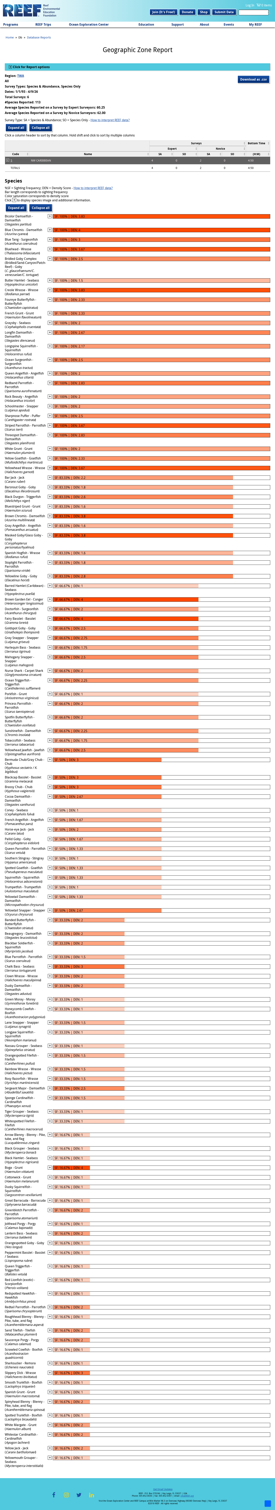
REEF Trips (43, 24)
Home (10, 37)
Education (146, 24)
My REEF (255, 24)
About (204, 24)
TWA (20, 76)
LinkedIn (91, 1497)
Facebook (54, 1497)
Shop (204, 12)
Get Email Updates (162, 1489)
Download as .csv (253, 79)
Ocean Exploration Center (89, 24)
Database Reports (39, 37)
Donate (187, 12)
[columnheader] (197, 143)
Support (177, 24)
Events (229, 24)
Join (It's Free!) (163, 12)
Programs (10, 24)
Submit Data (224, 12)
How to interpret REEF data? (110, 120)
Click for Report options (31, 67)
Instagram (66, 1497)
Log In (250, 5)
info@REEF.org (187, 1496)
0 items (266, 5)
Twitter (79, 1497)
